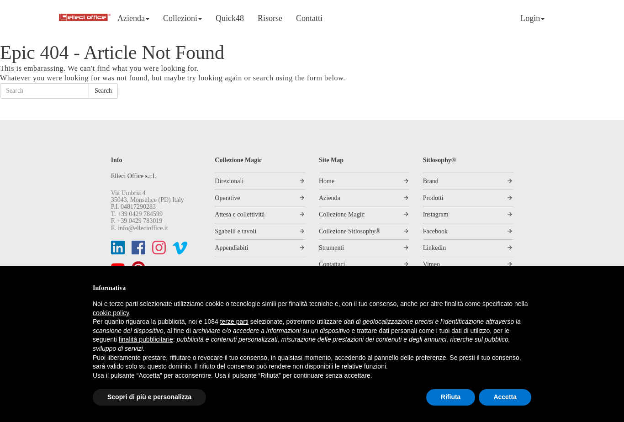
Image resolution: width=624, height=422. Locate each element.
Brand (431, 181)
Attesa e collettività (239, 214)
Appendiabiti (231, 247)
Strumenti (331, 247)
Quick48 (230, 18)
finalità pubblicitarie (146, 339)
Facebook (435, 231)
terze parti (234, 321)
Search (103, 90)
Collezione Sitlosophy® (350, 231)
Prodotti (433, 198)
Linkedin (434, 247)
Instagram (436, 214)
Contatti (309, 18)
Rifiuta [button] (451, 397)
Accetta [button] (505, 397)
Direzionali (229, 181)
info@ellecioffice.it (143, 228)
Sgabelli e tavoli (235, 231)
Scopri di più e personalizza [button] (149, 397)
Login (532, 18)
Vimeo (431, 264)
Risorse (270, 18)
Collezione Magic (342, 214)
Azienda (133, 18)
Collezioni (182, 18)
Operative (227, 198)
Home (326, 181)
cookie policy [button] (111, 312)
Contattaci (332, 264)
